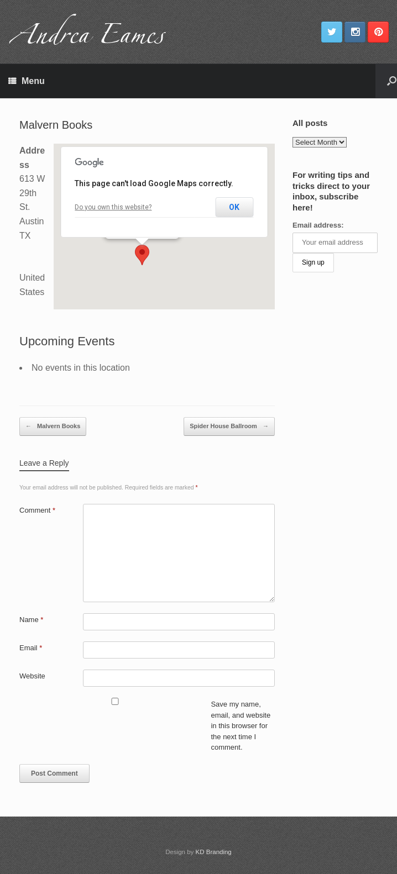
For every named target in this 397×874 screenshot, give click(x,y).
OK (234, 207)
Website (32, 676)
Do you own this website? (113, 207)
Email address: (318, 225)
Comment (37, 510)
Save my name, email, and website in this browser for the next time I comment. (240, 725)
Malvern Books (52, 426)
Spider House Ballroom (229, 426)
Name (31, 619)
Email (30, 648)
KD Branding (214, 852)
